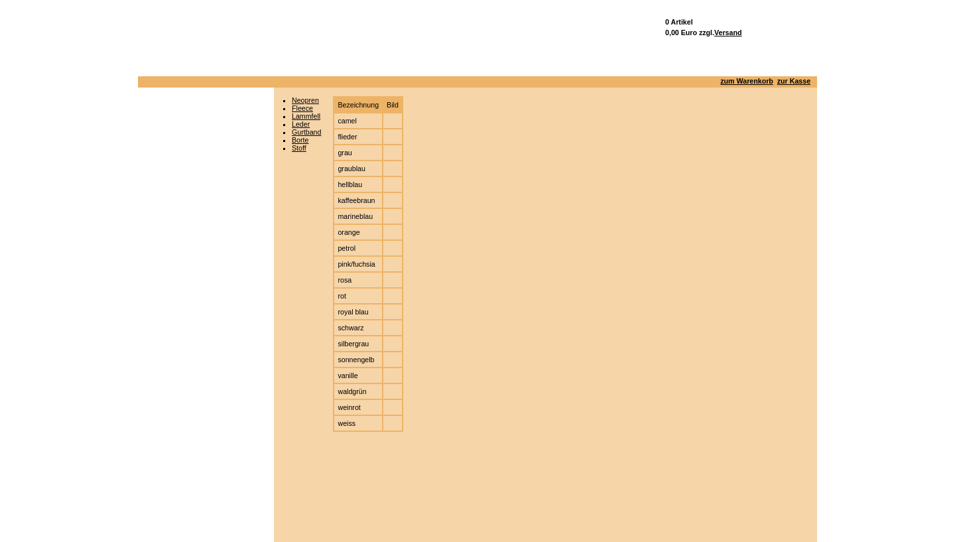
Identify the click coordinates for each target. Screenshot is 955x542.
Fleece (302, 108)
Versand (727, 32)
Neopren (305, 100)
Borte (300, 140)
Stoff (299, 148)
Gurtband (306, 132)
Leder (301, 124)
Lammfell (306, 116)
